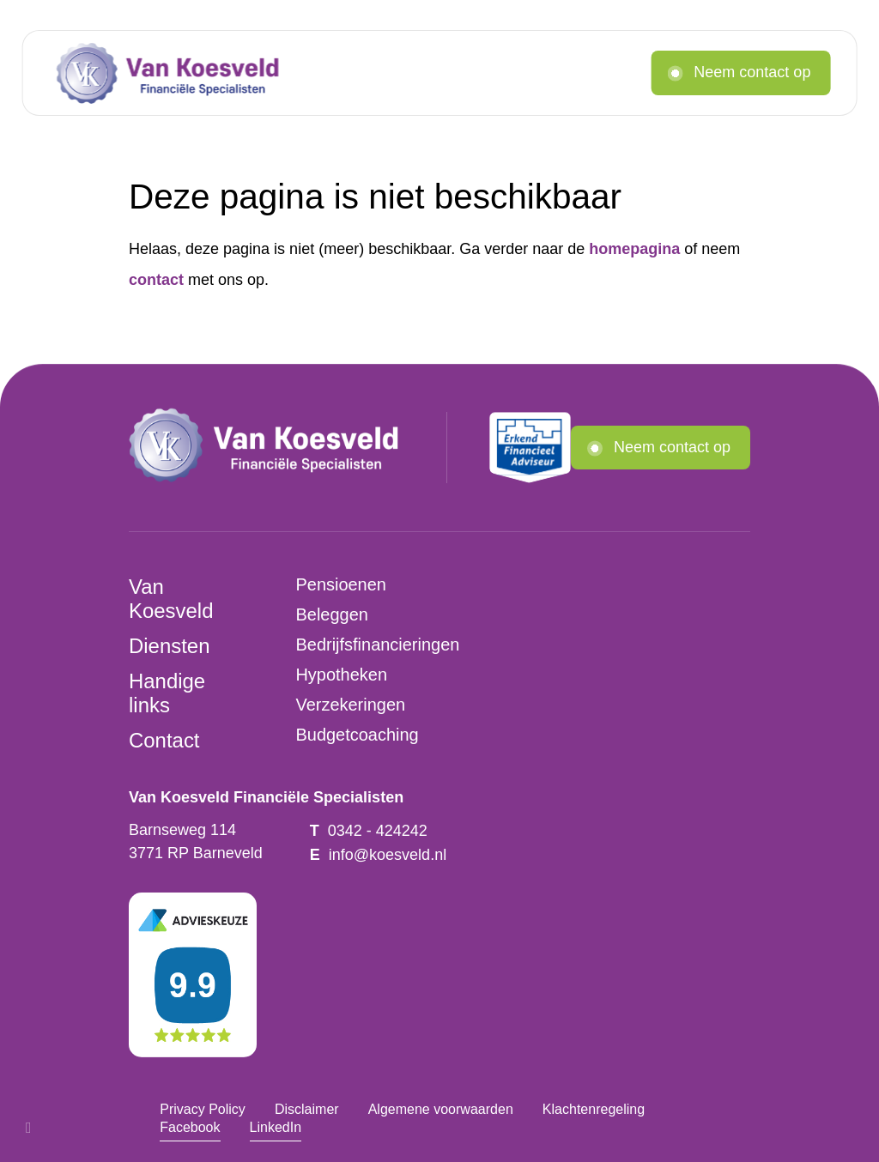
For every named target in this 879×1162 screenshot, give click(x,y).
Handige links (167, 693)
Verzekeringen (350, 704)
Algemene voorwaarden (440, 1109)
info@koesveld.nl (387, 854)
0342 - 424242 (377, 830)
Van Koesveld (171, 598)
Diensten (169, 645)
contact (156, 279)
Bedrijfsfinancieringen (377, 644)
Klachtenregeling (594, 1109)
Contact (164, 740)
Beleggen (331, 614)
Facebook (190, 1127)
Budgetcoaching (356, 734)
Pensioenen (340, 584)
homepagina (634, 248)
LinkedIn (276, 1127)
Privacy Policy (203, 1109)
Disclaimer (307, 1109)
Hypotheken (341, 674)
